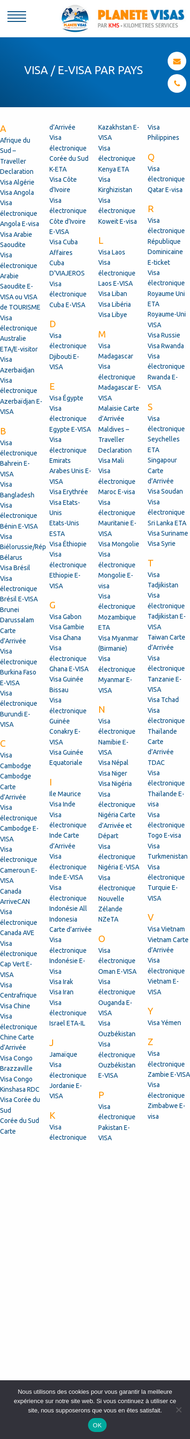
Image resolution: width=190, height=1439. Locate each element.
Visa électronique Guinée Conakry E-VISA (68, 721)
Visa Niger (112, 773)
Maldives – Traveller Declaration (115, 440)
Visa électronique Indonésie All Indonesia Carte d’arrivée (70, 908)
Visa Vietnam (166, 929)
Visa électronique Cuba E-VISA (68, 294)
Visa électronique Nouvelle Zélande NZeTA (117, 898)
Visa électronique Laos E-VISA (117, 273)
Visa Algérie (17, 182)
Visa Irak (61, 981)
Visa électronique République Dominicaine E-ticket (166, 241)
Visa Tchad (163, 699)
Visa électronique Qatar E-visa (166, 179)
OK (97, 1425)
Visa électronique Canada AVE (18, 922)
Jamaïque (63, 1054)
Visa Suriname (168, 533)
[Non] (178, 1409)
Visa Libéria (114, 304)
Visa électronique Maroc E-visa (117, 481)
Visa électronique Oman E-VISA (117, 961)
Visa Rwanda (166, 346)
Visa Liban (112, 293)
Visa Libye (112, 314)
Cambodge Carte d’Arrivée (15, 786)
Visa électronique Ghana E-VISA (68, 658)
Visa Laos (111, 252)
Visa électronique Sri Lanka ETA (167, 512)
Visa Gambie (66, 627)
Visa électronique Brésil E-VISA (19, 589)
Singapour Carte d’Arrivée (162, 470)
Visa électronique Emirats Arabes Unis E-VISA (70, 460)
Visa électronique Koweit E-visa (117, 211)
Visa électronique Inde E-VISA (68, 867)
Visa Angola (17, 192)
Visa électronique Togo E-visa (166, 825)
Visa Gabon (65, 616)
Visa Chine (15, 1006)
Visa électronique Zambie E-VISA (169, 1064)
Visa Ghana (65, 637)
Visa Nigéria (115, 783)
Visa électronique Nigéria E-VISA (118, 857)
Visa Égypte (66, 398)
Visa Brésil (15, 567)
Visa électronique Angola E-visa (19, 213)
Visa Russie (164, 335)
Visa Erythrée (68, 492)
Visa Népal (113, 762)
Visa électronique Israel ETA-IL (68, 1013)
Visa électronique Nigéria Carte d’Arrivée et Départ (117, 815)
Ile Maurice (65, 794)
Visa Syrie (162, 543)
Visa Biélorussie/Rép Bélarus (23, 547)
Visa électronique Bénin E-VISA (19, 516)
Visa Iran (61, 992)
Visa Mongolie (118, 544)
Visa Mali (111, 460)
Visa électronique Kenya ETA (117, 159)
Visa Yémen (164, 1022)
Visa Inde (62, 804)
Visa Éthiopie (68, 544)
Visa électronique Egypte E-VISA (70, 419)
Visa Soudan (165, 491)
